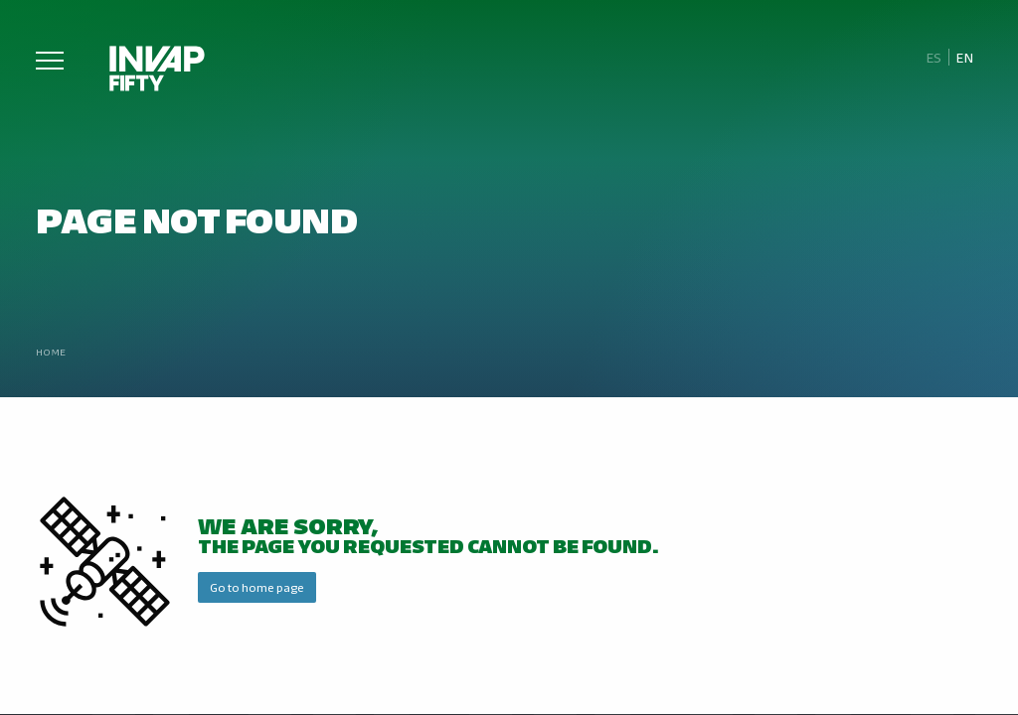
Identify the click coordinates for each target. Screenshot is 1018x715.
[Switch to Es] (933, 58)
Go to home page (257, 587)
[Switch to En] (965, 58)
